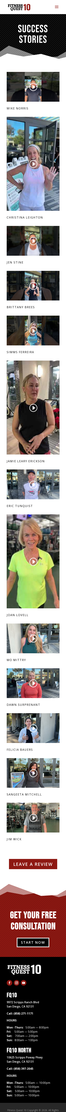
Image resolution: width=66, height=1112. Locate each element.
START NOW (33, 942)
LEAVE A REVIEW (33, 864)
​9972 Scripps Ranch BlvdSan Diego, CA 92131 (23, 1004)
